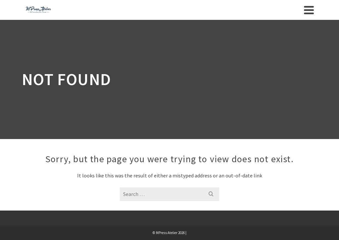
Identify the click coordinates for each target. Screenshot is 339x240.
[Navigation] (309, 10)
